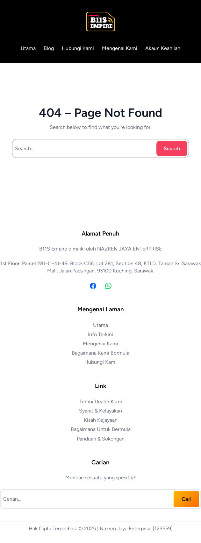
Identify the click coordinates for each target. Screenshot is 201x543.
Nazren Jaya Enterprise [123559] (136, 528)
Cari (186, 499)
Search (172, 148)
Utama (28, 48)
